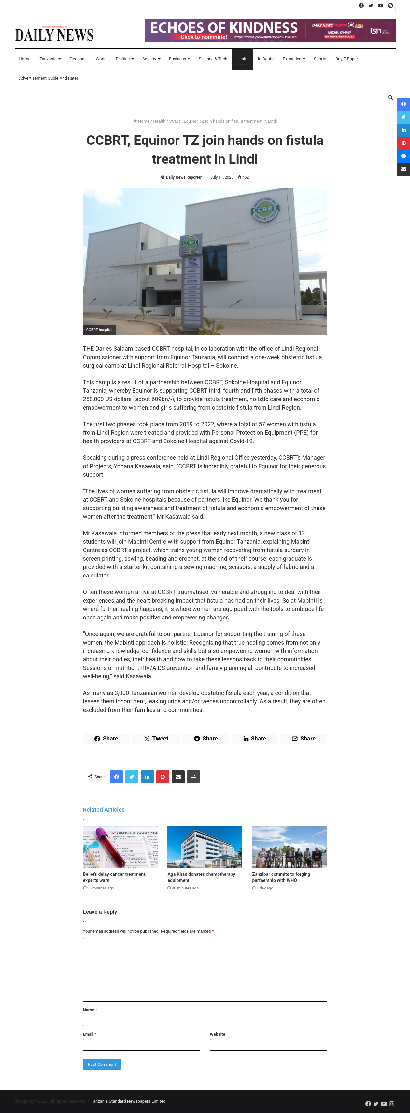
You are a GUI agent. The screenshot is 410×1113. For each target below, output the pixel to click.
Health (242, 58)
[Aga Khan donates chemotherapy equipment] (204, 847)
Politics (123, 58)
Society (149, 58)
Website (217, 1034)
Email (90, 1034)
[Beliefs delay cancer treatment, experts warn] (120, 847)
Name (90, 1009)
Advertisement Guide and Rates (49, 78)
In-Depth (266, 58)
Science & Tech (213, 58)
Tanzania (47, 58)
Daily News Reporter (184, 177)
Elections (78, 58)
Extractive (292, 58)
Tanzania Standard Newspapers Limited (128, 1101)
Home (25, 58)
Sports (320, 58)
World (101, 58)
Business (177, 58)
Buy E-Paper (346, 58)
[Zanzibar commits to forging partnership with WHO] (289, 847)
